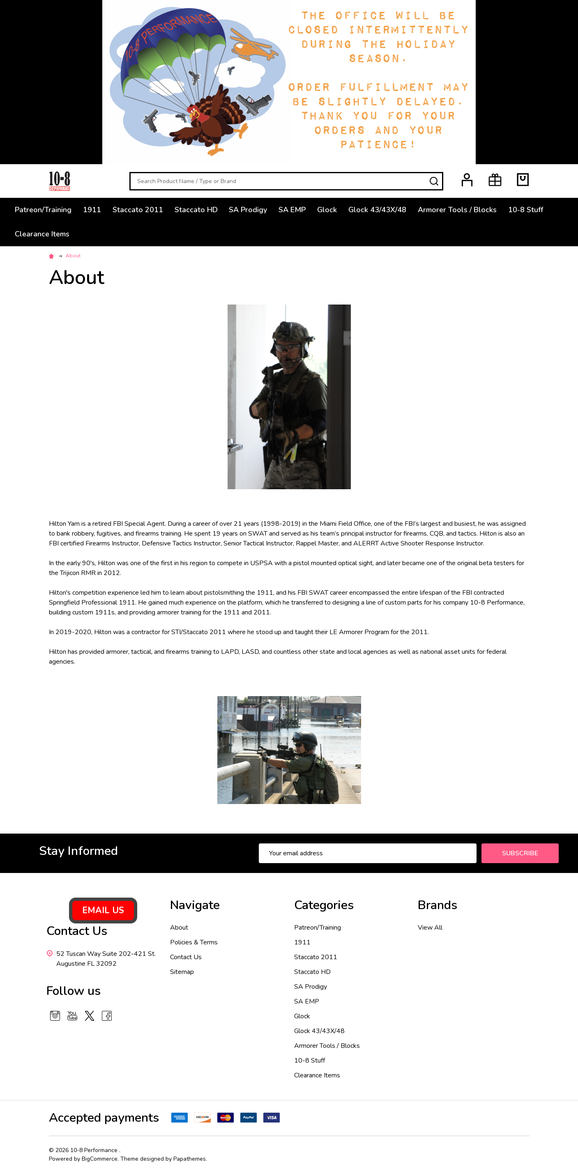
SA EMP (292, 210)
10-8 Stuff (526, 210)
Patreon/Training (43, 210)
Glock (327, 210)
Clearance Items (42, 234)
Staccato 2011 (138, 210)
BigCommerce (99, 1159)
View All (430, 927)
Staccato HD (196, 210)
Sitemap (182, 971)
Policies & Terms (194, 942)
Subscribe (520, 853)
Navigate (195, 905)
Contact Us (186, 957)
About (179, 927)
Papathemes (189, 1159)
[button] (103, 911)
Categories (324, 905)
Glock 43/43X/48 (378, 210)
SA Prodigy (248, 210)
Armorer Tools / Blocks (457, 210)
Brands (437, 905)
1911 (92, 210)
